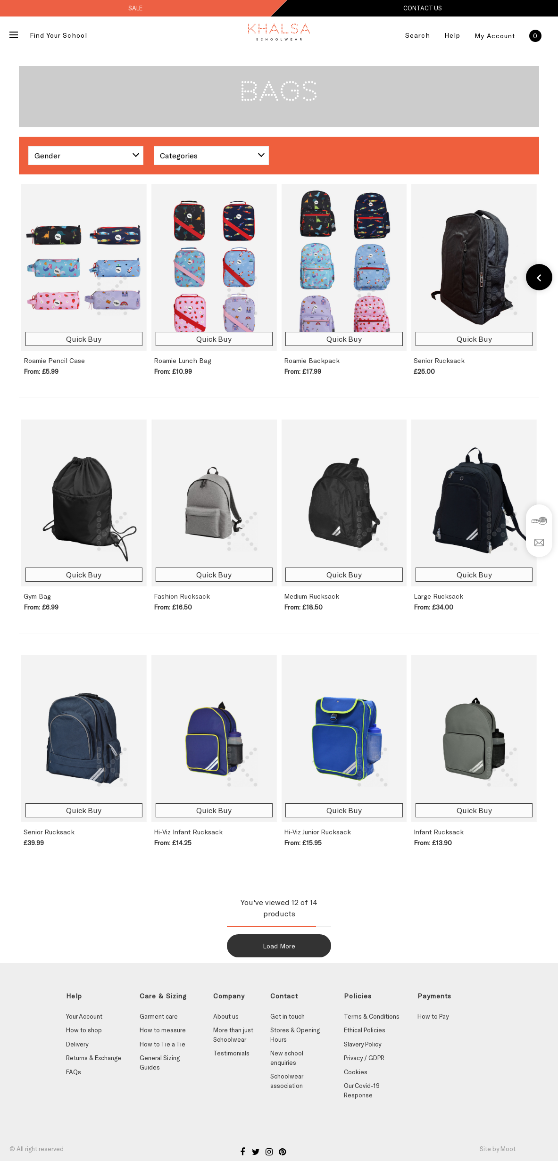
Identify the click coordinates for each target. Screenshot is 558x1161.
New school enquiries (286, 1057)
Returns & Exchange (93, 1058)
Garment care (159, 1016)
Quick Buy (83, 338)
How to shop (84, 1030)
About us (226, 1016)
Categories (179, 155)
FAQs (73, 1072)
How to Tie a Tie (162, 1044)
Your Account (84, 1016)
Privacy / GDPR (364, 1058)
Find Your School (58, 35)
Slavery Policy (362, 1044)
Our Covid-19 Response (362, 1090)
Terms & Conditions (372, 1016)
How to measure (163, 1030)
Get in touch (287, 1016)
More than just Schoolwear (233, 1034)
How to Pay (433, 1016)
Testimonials (231, 1053)
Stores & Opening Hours (295, 1034)
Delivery (77, 1044)
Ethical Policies (364, 1030)
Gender (47, 155)
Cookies (355, 1072)
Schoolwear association (286, 1080)
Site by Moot (498, 1149)
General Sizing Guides (160, 1062)
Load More (279, 946)
